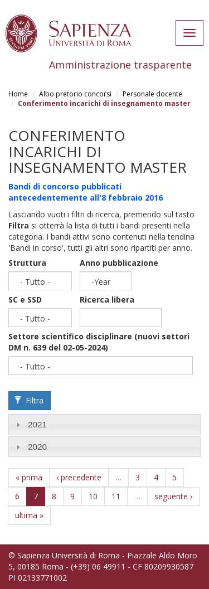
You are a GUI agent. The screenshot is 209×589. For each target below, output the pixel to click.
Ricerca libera (107, 299)
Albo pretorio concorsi (75, 94)
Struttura (27, 262)
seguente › (173, 496)
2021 (37, 424)
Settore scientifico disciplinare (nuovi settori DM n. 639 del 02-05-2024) (98, 342)
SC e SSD (25, 299)
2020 (37, 446)
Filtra (29, 400)
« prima (29, 477)
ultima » (29, 515)
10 (93, 496)
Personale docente (152, 94)
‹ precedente (78, 477)
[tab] (104, 424)
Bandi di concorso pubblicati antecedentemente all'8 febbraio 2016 (85, 192)
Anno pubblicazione (119, 262)
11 (115, 496)
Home (18, 94)
